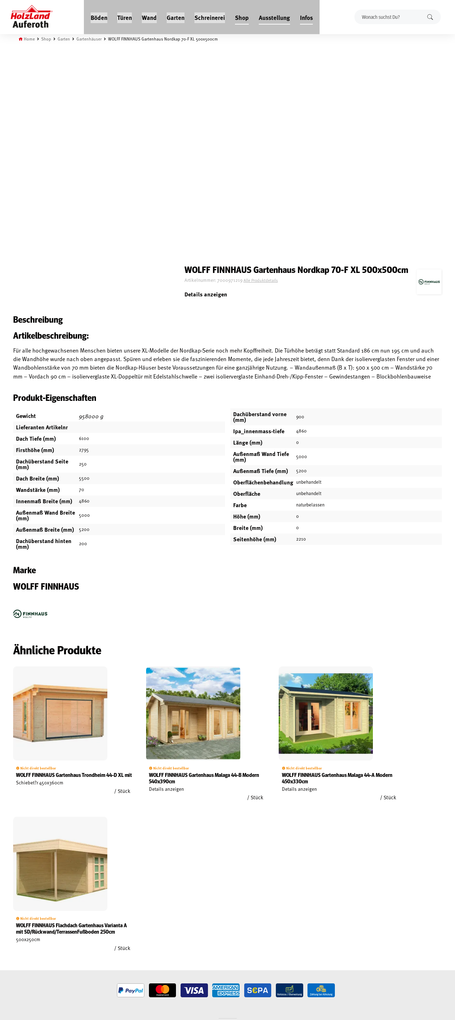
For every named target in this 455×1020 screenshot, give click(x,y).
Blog (91, 904)
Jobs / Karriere (101, 896)
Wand (149, 15)
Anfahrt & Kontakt (185, 926)
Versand (23, 937)
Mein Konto (26, 896)
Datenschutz (27, 921)
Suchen (428, 15)
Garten (176, 15)
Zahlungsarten (30, 945)
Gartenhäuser (95, 36)
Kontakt (95, 921)
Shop (242, 15)
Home (32, 36)
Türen (125, 15)
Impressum (25, 929)
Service (94, 913)
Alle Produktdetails (312, 79)
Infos (306, 15)
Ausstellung (274, 15)
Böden (99, 15)
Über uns (96, 929)
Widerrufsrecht (31, 913)
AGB (18, 904)
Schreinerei (210, 15)
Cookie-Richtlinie (32, 953)
